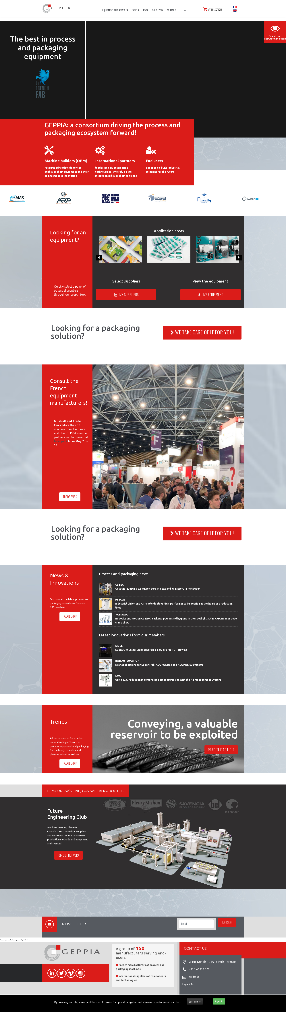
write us (194, 976)
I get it (219, 1001)
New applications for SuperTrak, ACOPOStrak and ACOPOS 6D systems (159, 664)
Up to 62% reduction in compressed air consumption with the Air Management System (168, 679)
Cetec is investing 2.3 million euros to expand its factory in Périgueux (157, 588)
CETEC (119, 584)
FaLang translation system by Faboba (15, 940)
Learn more (195, 1001)
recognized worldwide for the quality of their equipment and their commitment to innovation (67, 171)
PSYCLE (120, 599)
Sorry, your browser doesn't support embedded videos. (186, 77)
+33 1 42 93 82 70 (199, 969)
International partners (115, 161)
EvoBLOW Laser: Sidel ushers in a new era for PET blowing (151, 649)
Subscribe (227, 922)
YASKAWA (121, 614)
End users (154, 161)
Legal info (188, 984)
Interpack (60, 441)
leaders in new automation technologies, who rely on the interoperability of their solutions (116, 171)
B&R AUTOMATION (127, 660)
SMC (118, 675)
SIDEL (119, 645)
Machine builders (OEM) (66, 161)
